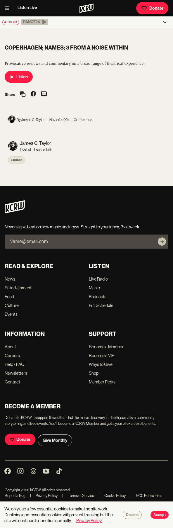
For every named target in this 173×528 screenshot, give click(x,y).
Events (11, 314)
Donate (152, 8)
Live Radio (98, 278)
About (10, 346)
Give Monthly (55, 440)
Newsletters (16, 373)
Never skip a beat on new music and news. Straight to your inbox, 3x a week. (72, 226)
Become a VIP (101, 355)
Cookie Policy (112, 495)
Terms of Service (78, 495)
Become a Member (106, 346)
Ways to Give (101, 364)
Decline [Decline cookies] (132, 514)
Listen (19, 76)
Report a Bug (15, 495)
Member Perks (102, 381)
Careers (12, 355)
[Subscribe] (162, 241)
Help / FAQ (15, 364)
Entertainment (18, 287)
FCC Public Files (146, 495)
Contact (12, 381)
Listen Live (27, 7)
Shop (93, 373)
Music (94, 287)
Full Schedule (101, 305)
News (10, 278)
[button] (34, 22)
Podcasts (97, 296)
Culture (17, 160)
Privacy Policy (44, 495)
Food (9, 296)
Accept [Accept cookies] (159, 514)
